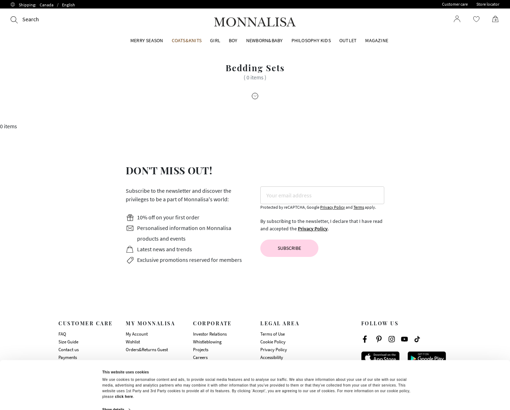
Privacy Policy (332, 207)
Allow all (151, 390)
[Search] (25, 19)
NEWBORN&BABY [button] (264, 40)
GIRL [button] (215, 40)
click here (124, 361)
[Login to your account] (457, 19)
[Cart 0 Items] (492, 19)
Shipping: (47, 4)
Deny (357, 391)
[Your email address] (322, 195)
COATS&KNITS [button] (187, 40)
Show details (113, 374)
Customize (255, 391)
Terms (358, 207)
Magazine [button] (376, 40)
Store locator (487, 4)
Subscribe (289, 248)
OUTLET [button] (348, 40)
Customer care (455, 4)
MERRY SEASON (146, 40)
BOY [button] (233, 40)
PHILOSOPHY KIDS (311, 40)
